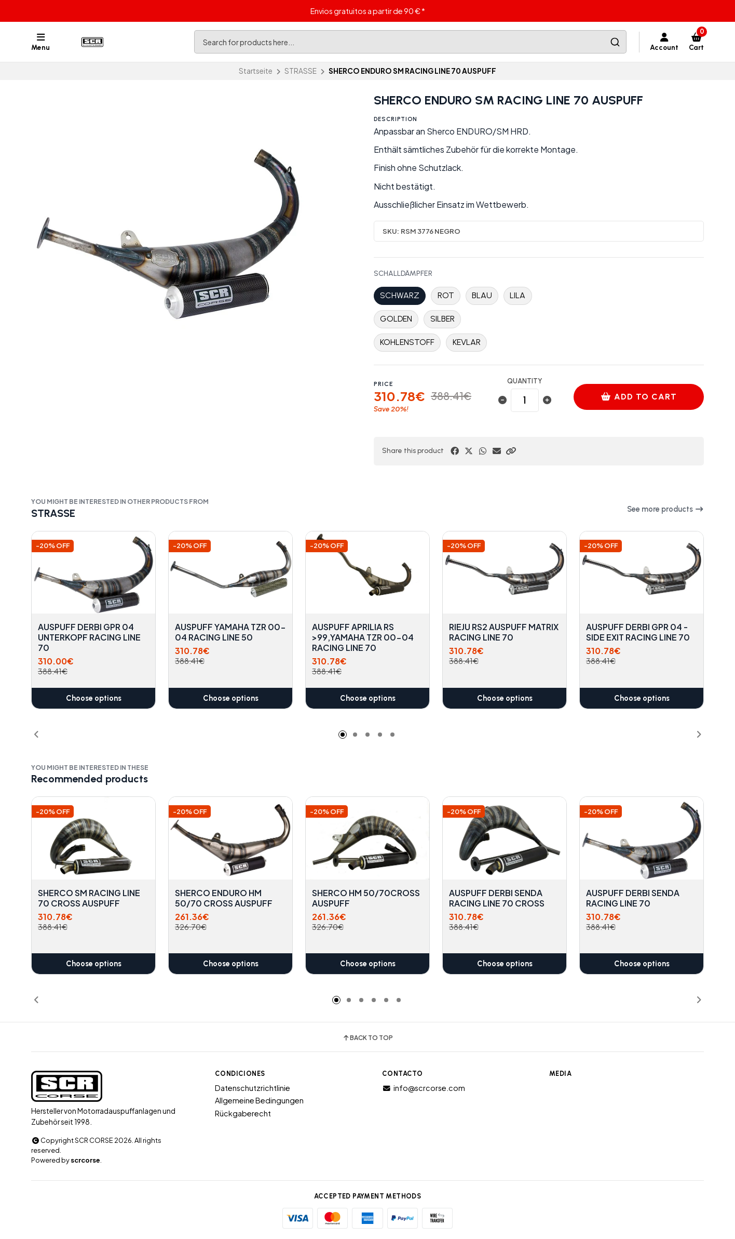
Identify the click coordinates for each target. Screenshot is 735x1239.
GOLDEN (396, 319)
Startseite (256, 70)
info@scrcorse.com (423, 1087)
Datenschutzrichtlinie (252, 1087)
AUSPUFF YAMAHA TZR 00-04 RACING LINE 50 (230, 632)
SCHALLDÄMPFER (403, 273)
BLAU (482, 295)
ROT (446, 295)
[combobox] (410, 42)
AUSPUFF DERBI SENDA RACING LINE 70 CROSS (497, 898)
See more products (665, 509)
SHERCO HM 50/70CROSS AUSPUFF (366, 898)
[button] (511, 451)
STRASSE (300, 70)
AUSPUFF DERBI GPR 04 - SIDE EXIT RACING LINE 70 (638, 632)
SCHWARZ (399, 295)
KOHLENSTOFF (407, 342)
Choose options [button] (93, 698)
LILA (517, 295)
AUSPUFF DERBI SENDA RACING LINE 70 (632, 898)
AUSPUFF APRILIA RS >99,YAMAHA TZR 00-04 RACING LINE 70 (363, 637)
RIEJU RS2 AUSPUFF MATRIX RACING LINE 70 (504, 632)
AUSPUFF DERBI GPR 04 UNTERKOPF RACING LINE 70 (89, 637)
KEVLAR (467, 342)
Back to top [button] (367, 1038)
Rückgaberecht (243, 1113)
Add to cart (639, 397)
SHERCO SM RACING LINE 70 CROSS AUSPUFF (89, 898)
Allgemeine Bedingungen (259, 1100)
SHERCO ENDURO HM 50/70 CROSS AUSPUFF (224, 898)
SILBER (442, 319)
